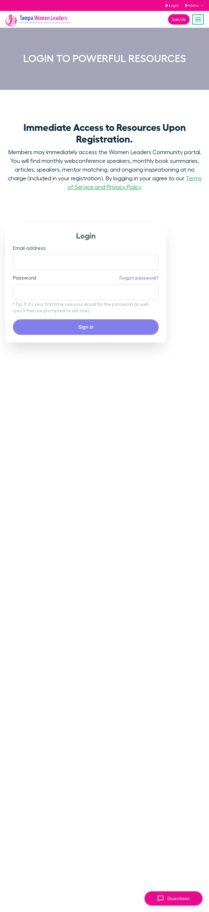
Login (171, 5)
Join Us (179, 19)
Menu (191, 5)
